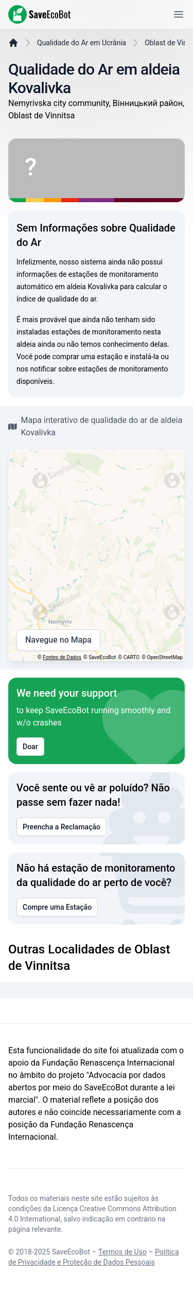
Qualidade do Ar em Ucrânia (81, 43)
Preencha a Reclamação (61, 827)
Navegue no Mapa (58, 640)
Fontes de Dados (62, 657)
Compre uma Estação (57, 907)
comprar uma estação (87, 356)
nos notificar (36, 369)
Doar (30, 746)
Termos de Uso (122, 1252)
